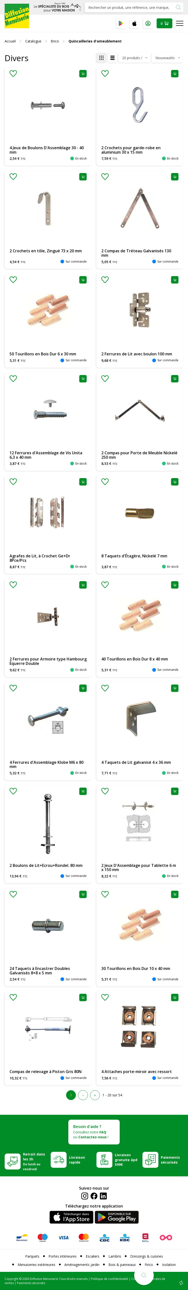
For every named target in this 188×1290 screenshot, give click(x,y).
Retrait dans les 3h (34, 1161)
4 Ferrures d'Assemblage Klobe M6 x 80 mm (46, 764)
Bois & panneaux (122, 1264)
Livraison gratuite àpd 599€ (126, 1160)
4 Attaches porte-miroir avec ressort (136, 1071)
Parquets (32, 1256)
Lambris (114, 1256)
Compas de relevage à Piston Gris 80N (46, 1071)
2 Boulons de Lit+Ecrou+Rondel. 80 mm (46, 865)
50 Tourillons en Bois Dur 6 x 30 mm (43, 354)
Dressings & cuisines (146, 1256)
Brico (149, 1264)
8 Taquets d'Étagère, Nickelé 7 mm (134, 556)
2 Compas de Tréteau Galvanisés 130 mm (136, 253)
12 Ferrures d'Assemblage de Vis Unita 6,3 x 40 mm (46, 455)
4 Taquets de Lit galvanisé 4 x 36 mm (136, 762)
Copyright (11, 1279)
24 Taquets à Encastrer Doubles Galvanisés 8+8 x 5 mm (40, 971)
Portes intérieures (62, 1256)
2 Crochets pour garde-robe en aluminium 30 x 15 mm (131, 150)
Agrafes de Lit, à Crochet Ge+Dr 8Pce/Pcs (40, 558)
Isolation (169, 1264)
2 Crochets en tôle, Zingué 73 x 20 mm (46, 251)
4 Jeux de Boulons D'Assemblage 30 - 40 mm (47, 150)
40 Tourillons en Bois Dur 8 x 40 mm (134, 659)
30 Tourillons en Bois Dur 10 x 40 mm (135, 968)
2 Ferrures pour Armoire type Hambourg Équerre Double (48, 661)
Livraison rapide (77, 1160)
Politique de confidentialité (109, 1279)
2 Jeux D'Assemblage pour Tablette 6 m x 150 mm (138, 868)
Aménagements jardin (81, 1264)
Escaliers (92, 1256)
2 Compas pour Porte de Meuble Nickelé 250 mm (139, 455)
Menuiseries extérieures (36, 1264)
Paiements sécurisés (170, 1160)
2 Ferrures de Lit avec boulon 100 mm (136, 354)
